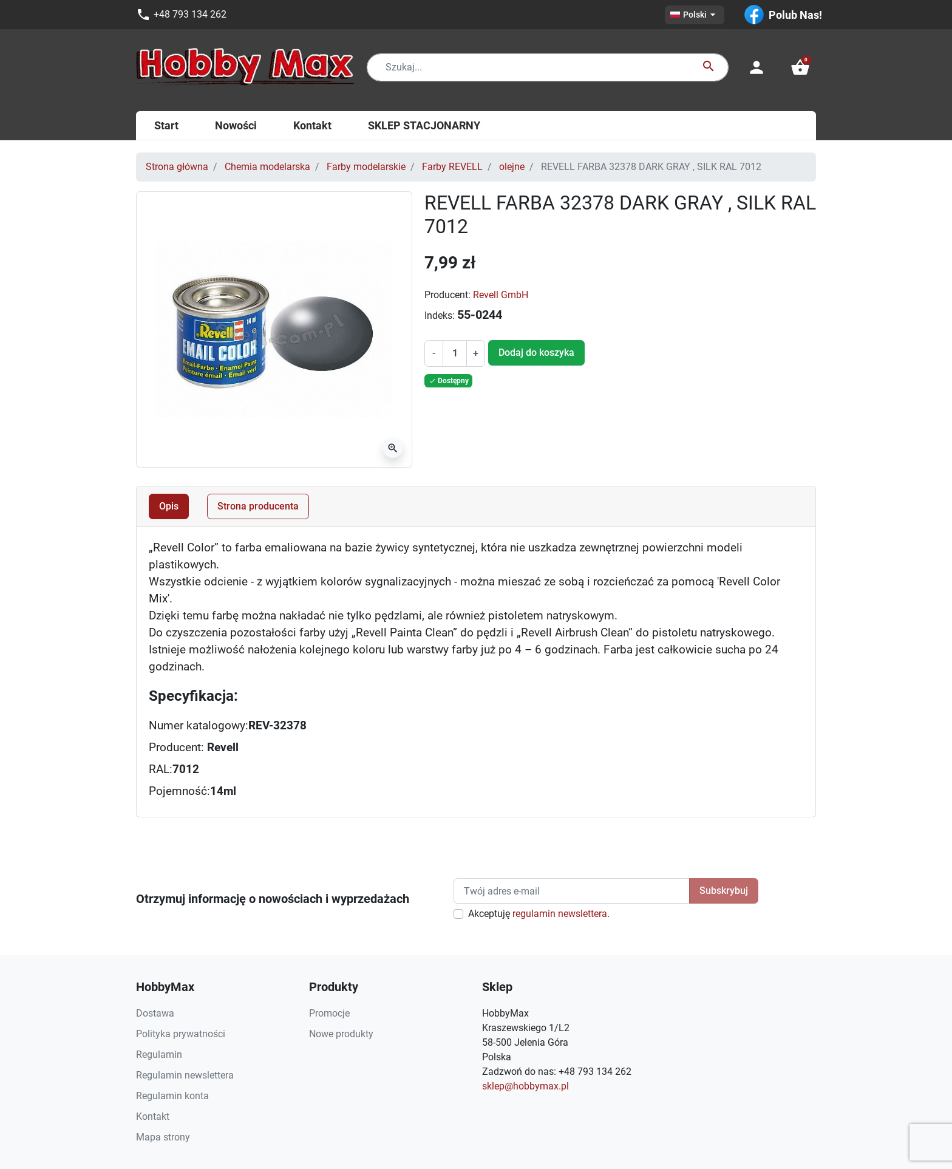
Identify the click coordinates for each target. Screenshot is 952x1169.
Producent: (447, 295)
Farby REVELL (452, 166)
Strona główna (177, 166)
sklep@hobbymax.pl (525, 1086)
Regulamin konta (172, 1096)
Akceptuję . (539, 913)
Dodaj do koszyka (536, 352)
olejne (512, 166)
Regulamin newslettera (185, 1075)
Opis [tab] (168, 506)
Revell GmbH (500, 295)
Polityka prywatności (180, 1034)
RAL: (160, 769)
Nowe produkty (341, 1034)
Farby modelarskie (366, 166)
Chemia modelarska (267, 166)
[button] (800, 67)
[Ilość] (455, 353)
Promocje (329, 1013)
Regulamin (159, 1054)
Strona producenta (258, 506)
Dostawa (155, 1013)
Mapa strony (163, 1137)
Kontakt (152, 1116)
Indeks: (439, 315)
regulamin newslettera (559, 913)
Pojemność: (179, 791)
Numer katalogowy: (198, 725)
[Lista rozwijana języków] (694, 14)
